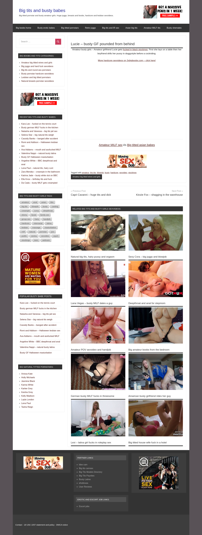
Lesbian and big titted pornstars (36, 77)
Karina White (27, 385)
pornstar (43, 232)
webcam (46, 240)
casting (55, 206)
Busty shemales (174, 28)
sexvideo (123, 172)
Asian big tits (131, 28)
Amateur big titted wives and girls (86, 177)
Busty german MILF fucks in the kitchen (39, 127)
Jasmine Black (28, 381)
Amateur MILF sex (111, 145)
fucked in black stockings (135, 49)
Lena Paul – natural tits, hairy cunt (37, 168)
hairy (37, 219)
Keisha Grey (27, 392)
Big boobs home (23, 28)
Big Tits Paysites (86, 475)
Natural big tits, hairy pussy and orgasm (94, 256)
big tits (93, 172)
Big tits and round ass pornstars (36, 70)
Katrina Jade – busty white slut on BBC (39, 175)
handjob (46, 219)
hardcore (114, 172)
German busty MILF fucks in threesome (94, 396)
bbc (52, 202)
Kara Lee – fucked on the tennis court (38, 124)
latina (49, 223)
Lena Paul (26, 403)
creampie (26, 210)
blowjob (100, 172)
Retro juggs (90, 28)
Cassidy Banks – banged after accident (39, 138)
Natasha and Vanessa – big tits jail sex (39, 131)
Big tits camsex (86, 468)
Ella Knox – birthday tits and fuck (36, 179)
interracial (38, 223)
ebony (24, 215)
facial (33, 215)
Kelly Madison (28, 396)
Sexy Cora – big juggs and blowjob (148, 256)
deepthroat (48, 210)
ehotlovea (83, 483)
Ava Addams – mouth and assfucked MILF (41, 150)
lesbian (25, 227)
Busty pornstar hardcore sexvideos (37, 74)
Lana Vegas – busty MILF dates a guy (93, 303)
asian (43, 202)
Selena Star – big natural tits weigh (37, 135)
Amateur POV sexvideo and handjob (92, 349)
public (24, 236)
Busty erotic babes (46, 28)
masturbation (50, 227)
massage (36, 227)
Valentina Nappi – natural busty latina (38, 153)
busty (107, 172)
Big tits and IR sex (110, 28)
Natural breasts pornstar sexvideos (37, 81)
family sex (44, 215)
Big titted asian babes (141, 145)
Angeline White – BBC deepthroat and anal (40, 342)
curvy (36, 210)
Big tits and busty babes (47, 10)
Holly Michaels (28, 377)
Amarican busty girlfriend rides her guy (150, 396)
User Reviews (85, 486)
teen (36, 240)
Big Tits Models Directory (90, 472)
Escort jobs (84, 506)
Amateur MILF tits (152, 28)
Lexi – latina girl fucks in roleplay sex (92, 442)
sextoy (34, 236)
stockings (132, 172)
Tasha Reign (27, 407)
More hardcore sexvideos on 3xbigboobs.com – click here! (127, 60)
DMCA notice (62, 525)
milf (23, 232)
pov (52, 232)
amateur (85, 172)
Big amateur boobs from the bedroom (150, 349)
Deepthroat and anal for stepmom (148, 303)
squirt (55, 236)
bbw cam (83, 464)
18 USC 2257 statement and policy (39, 525)
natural (32, 232)
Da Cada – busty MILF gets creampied (39, 183)
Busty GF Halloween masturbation (37, 157)
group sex (26, 219)
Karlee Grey (27, 388)
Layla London (27, 399)
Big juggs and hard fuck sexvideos (37, 66)
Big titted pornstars (70, 28)
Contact (18, 525)
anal (35, 202)
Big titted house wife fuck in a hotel (148, 442)
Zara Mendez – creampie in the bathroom (40, 172)
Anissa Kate (27, 374)
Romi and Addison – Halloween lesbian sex (40, 330)
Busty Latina (85, 479)
